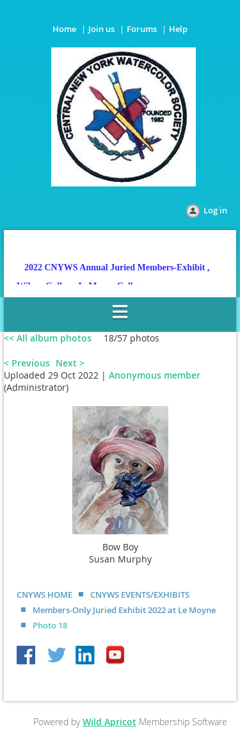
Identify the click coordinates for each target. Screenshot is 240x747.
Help (178, 29)
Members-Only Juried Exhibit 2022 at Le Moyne (124, 610)
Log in (215, 210)
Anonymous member (154, 375)
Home (64, 29)
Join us (101, 29)
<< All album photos (48, 338)
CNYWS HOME (44, 594)
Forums (142, 29)
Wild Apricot (109, 722)
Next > (70, 363)
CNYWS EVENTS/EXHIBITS (139, 594)
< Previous (27, 363)
